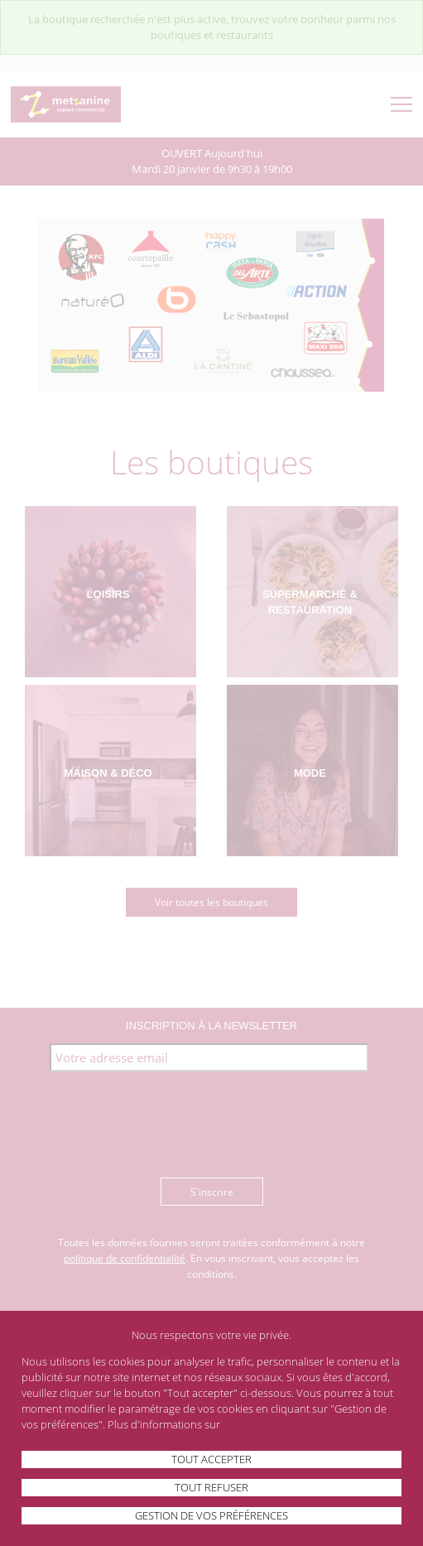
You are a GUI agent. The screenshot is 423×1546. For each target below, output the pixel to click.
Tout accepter (211, 1459)
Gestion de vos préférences (211, 1515)
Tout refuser (211, 1487)
